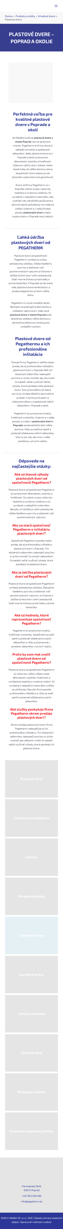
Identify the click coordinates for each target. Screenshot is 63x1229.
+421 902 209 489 (31, 1195)
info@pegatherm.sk (31, 1201)
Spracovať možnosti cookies (36, 1221)
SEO (30, 1217)
